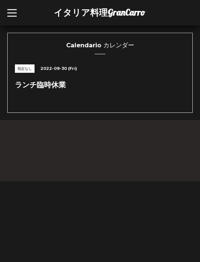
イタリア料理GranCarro (99, 12)
